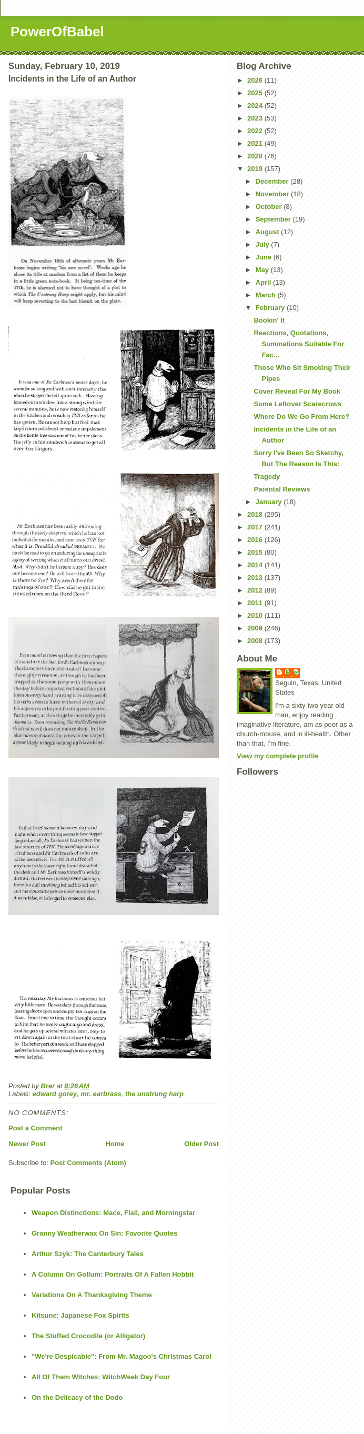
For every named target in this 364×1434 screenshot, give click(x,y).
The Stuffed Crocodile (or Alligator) (88, 1336)
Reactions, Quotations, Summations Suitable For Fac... (299, 344)
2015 (256, 552)
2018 (256, 514)
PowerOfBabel (57, 31)
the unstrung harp (154, 1094)
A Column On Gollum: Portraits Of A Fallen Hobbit (113, 1274)
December (273, 181)
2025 (256, 93)
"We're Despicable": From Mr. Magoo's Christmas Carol (121, 1356)
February (271, 308)
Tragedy (267, 476)
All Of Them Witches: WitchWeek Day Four (101, 1377)
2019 (256, 169)
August (268, 232)
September (274, 219)
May (263, 270)
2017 (256, 527)
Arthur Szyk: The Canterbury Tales (88, 1254)
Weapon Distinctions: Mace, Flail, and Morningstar (113, 1213)
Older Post (201, 1144)
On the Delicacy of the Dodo (77, 1397)
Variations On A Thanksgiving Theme (92, 1295)
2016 (256, 540)
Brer (293, 672)
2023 (256, 118)
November (273, 194)
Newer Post (27, 1144)
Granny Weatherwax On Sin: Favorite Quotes (104, 1233)
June (265, 257)
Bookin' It (269, 320)
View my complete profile (278, 756)
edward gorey (55, 1094)
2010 (256, 615)
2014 (256, 565)
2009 (256, 628)
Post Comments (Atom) (88, 1163)
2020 (256, 156)
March (267, 295)
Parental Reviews (282, 489)
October (270, 206)
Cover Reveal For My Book (297, 391)
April (264, 282)
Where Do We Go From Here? (301, 416)
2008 (256, 641)
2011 (256, 603)
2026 (256, 80)
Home (114, 1144)
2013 (256, 577)
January (270, 502)
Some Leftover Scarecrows (297, 404)
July (263, 244)
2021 (256, 143)
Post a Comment (35, 1128)
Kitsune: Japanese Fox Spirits (80, 1315)
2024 (256, 105)
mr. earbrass (100, 1094)
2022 (256, 131)
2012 (256, 590)
